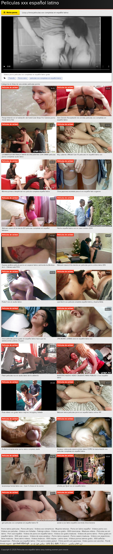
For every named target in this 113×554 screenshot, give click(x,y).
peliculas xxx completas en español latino (45, 78)
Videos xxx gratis (58, 531)
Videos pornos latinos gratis (80, 538)
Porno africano (27, 529)
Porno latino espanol (60, 536)
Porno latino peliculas (10, 529)
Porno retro (22, 78)
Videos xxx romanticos (44, 529)
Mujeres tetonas (62, 529)
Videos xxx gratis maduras (65, 533)
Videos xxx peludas (9, 531)
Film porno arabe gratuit (47, 541)
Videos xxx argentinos (100, 536)
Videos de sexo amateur (40, 536)
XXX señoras (99, 538)
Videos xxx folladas (27, 531)
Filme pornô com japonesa (69, 541)
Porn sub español (15, 533)
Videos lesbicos (38, 538)
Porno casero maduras (80, 536)
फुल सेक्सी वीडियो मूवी (21, 543)
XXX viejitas (51, 538)
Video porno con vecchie (93, 541)
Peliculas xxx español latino (23, 541)
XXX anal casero (21, 536)
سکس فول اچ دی (38, 543)
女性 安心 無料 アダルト (56, 543)
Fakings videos (43, 531)
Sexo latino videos (22, 538)
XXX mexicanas (73, 531)
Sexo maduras (7, 538)
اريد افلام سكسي (75, 543)
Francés (12, 78)
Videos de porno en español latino (38, 533)
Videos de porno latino (87, 533)
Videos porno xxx (99, 529)
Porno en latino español (80, 529)
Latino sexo (63, 538)
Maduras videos (88, 531)
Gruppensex (5, 541)
